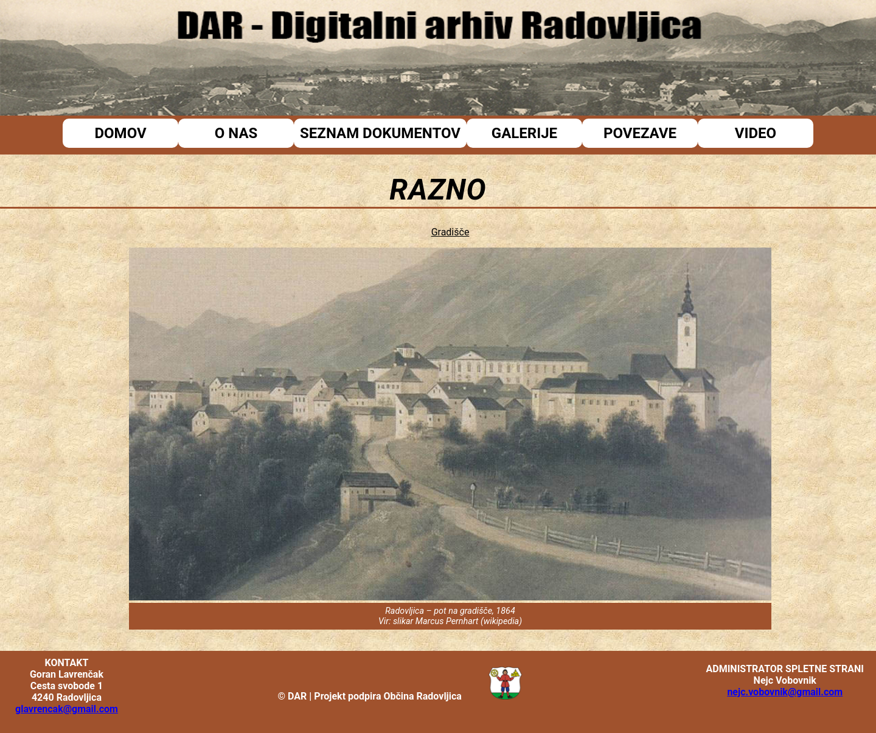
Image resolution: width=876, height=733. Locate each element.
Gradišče (450, 232)
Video (755, 133)
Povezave (639, 133)
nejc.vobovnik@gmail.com (785, 692)
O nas (236, 133)
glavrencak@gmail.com (66, 709)
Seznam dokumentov (380, 133)
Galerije (524, 133)
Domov (120, 133)
